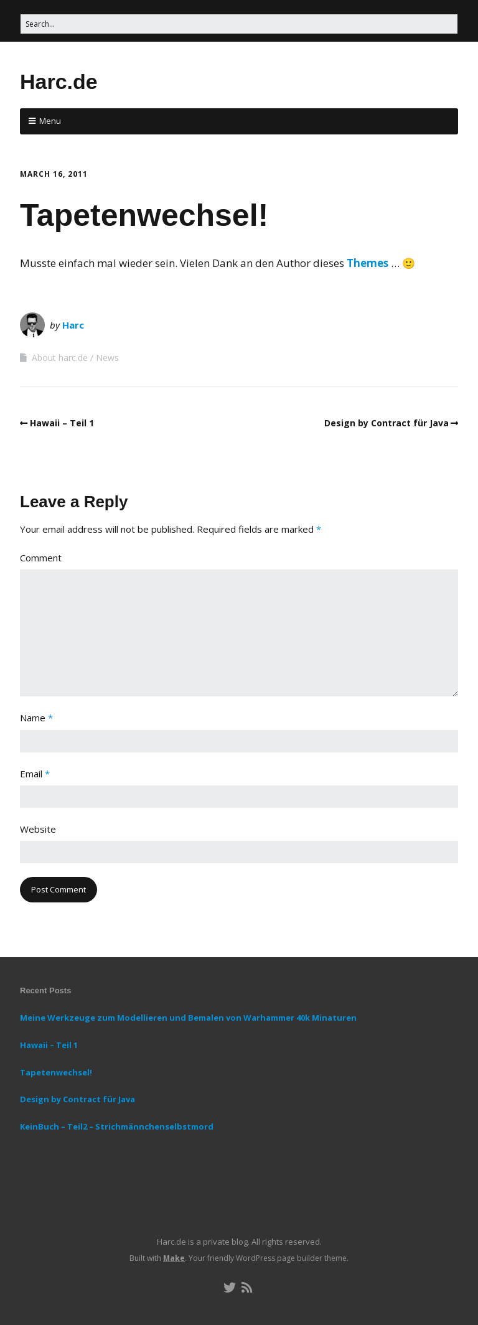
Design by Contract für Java (386, 423)
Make (174, 1258)
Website (38, 829)
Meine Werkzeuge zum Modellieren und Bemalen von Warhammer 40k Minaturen (188, 1017)
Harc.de (59, 81)
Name (36, 717)
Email (35, 773)
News (107, 357)
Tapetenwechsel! (56, 1072)
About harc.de (60, 357)
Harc (73, 325)
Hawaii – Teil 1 (62, 423)
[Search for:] (239, 24)
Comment (41, 557)
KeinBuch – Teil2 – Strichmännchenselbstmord (116, 1126)
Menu (50, 120)
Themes (367, 263)
